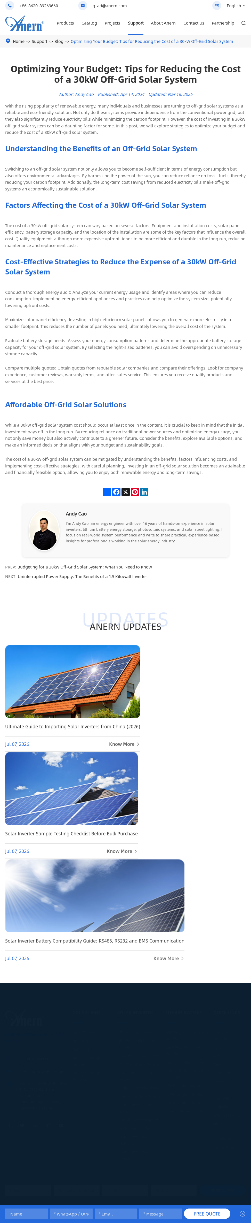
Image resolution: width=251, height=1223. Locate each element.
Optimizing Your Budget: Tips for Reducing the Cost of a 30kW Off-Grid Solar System (152, 41)
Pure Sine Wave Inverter (137, 1119)
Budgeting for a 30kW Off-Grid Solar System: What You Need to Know (85, 567)
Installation (224, 1072)
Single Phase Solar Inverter (140, 1087)
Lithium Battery (184, 1012)
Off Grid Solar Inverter (136, 1032)
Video (219, 1055)
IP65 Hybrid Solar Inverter (139, 1064)
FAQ (217, 1089)
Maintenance (225, 1081)
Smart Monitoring (229, 1098)
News (218, 1064)
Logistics (221, 1106)
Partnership (223, 23)
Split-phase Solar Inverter (139, 1055)
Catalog (89, 23)
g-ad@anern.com (110, 5)
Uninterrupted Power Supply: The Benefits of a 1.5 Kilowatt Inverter (82, 576)
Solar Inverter (135, 1012)
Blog (58, 41)
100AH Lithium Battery (185, 1085)
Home (19, 41)
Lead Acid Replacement (186, 1062)
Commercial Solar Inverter (139, 1096)
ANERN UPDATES (125, 626)
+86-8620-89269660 (39, 5)
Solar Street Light (88, 1032)
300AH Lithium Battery (185, 1102)
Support (135, 23)
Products (65, 23)
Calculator (222, 1138)
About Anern (163, 23)
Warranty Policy (227, 1115)
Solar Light (86, 1012)
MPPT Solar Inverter (134, 1128)
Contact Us (193, 23)
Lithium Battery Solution (187, 1111)
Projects (112, 23)
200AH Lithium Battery (185, 1094)
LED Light (81, 1049)
